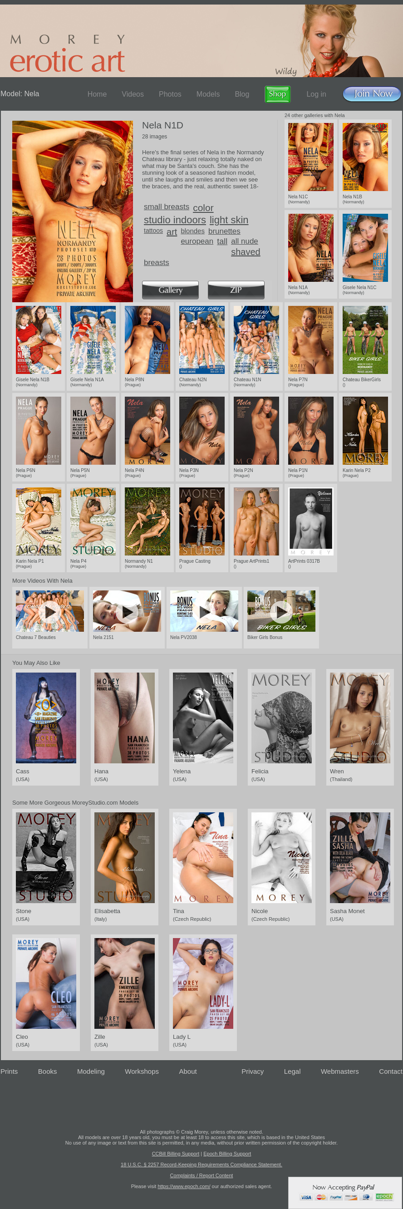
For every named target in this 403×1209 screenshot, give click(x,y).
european (197, 241)
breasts (156, 262)
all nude (244, 241)
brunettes (224, 231)
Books (47, 1071)
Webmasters (340, 1071)
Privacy (252, 1071)
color (203, 207)
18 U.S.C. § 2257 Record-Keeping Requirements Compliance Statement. (201, 1164)
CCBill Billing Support (176, 1153)
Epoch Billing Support (227, 1153)
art (172, 232)
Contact (391, 1071)
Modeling (91, 1071)
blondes (193, 231)
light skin (229, 220)
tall (222, 241)
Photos (170, 94)
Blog (242, 94)
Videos (133, 94)
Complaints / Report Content (201, 1175)
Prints (9, 1071)
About (188, 1071)
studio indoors (175, 220)
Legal (292, 1071)
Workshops (142, 1071)
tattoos (153, 230)
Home (97, 94)
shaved (245, 252)
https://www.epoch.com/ (183, 1186)
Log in (316, 94)
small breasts (166, 206)
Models (208, 94)
